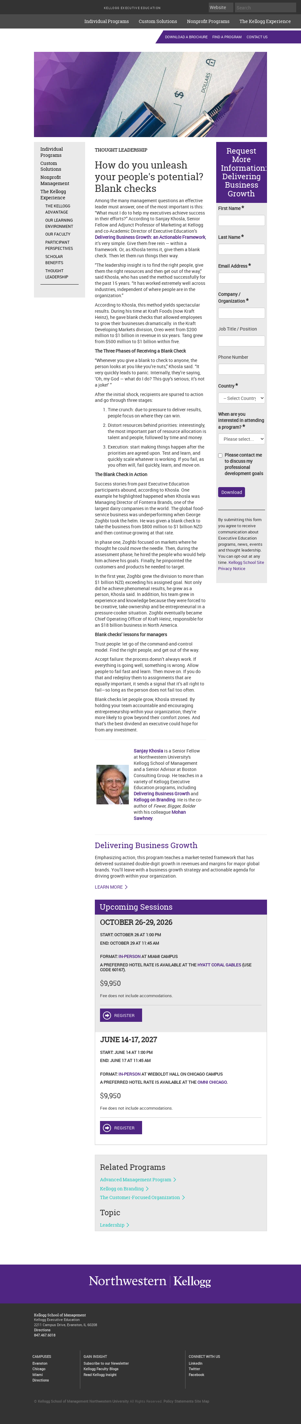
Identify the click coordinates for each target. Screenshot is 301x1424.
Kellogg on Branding (154, 800)
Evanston (39, 1363)
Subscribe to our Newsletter (106, 1363)
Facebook (196, 1374)
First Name (231, 208)
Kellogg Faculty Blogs (101, 1368)
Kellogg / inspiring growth (128, 1288)
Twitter (194, 1368)
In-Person (129, 956)
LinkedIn (195, 1363)
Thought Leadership (56, 273)
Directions (42, 1329)
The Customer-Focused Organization (140, 1197)
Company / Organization (233, 297)
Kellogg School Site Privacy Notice (241, 565)
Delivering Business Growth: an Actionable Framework (150, 237)
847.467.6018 (44, 1335)
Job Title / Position (237, 329)
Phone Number (233, 357)
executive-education (39, 19)
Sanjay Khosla (148, 751)
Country (228, 385)
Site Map (202, 1401)
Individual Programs (106, 21)
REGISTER (124, 1015)
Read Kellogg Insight (100, 1374)
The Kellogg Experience (265, 21)
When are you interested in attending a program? (241, 420)
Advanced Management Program (135, 1180)
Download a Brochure (186, 36)
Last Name (231, 237)
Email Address (234, 266)
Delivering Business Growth (162, 793)
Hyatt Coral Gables (219, 965)
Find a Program (227, 36)
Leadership (112, 1225)
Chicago (38, 1368)
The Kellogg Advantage (57, 209)
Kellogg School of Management (60, 1315)
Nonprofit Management (54, 180)
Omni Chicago (212, 1082)
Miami (37, 1374)
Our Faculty (57, 234)
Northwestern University (190, 1288)
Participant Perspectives (59, 245)
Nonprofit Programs (208, 21)
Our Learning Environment (59, 223)
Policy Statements (178, 1401)
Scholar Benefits (54, 259)
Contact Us (257, 36)
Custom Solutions (158, 21)
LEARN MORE (109, 887)
